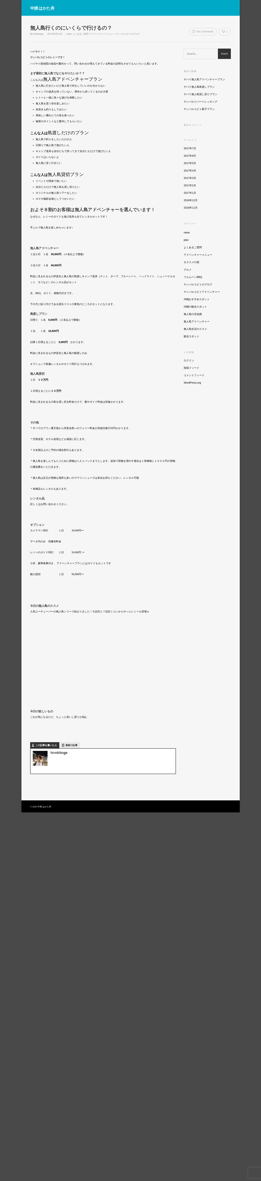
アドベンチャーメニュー (102, 34)
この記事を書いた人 (46, 745)
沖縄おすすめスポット (197, 299)
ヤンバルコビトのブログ (127, 34)
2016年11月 (191, 207)
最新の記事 (71, 745)
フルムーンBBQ (193, 277)
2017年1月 (190, 192)
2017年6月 (190, 155)
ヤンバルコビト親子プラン (199, 109)
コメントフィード (194, 375)
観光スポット (191, 336)
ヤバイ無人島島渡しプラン (199, 86)
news (69, 34)
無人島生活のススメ (195, 328)
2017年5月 (190, 163)
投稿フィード (191, 367)
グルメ (187, 269)
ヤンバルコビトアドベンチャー (202, 291)
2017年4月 (190, 170)
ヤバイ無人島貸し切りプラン (200, 94)
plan (186, 239)
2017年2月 (190, 185)
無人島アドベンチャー (197, 321)
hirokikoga (38, 34)
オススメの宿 (191, 262)
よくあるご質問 (80, 34)
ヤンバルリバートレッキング (200, 101)
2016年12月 (191, 200)
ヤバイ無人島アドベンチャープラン (204, 79)
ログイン (189, 360)
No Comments (203, 31)
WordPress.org (192, 382)
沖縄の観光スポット (195, 306)
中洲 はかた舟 (42, 8)
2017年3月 (190, 178)
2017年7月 (190, 148)
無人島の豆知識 (193, 314)
